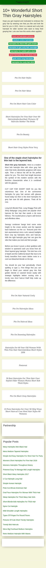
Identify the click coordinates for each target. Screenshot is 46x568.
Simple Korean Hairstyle (12, 483)
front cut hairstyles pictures (23, 36)
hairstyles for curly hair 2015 (23, 62)
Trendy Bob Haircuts (11, 525)
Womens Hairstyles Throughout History (18, 465)
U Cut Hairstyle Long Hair (12, 479)
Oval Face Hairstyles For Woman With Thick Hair (21, 493)
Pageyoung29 (22, 2)
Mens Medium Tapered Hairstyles (15, 451)
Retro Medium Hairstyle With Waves (16, 534)
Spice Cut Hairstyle (10, 506)
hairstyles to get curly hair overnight (23, 47)
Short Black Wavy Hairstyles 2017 (16, 474)
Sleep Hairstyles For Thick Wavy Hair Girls (19, 497)
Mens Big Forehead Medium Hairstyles (18, 529)
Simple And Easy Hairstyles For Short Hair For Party (23, 456)
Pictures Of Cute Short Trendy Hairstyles (18, 520)
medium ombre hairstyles (23, 40)
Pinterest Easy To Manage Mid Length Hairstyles (21, 470)
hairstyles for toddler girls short (23, 51)
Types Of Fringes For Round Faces (16, 515)
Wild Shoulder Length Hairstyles (15, 511)
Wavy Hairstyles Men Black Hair (15, 447)
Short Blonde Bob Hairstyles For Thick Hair (19, 502)
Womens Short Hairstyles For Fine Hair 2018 (20, 461)
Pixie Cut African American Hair (15, 488)
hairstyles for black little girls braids (23, 44)
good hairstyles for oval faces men (23, 55)
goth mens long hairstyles (23, 58)
